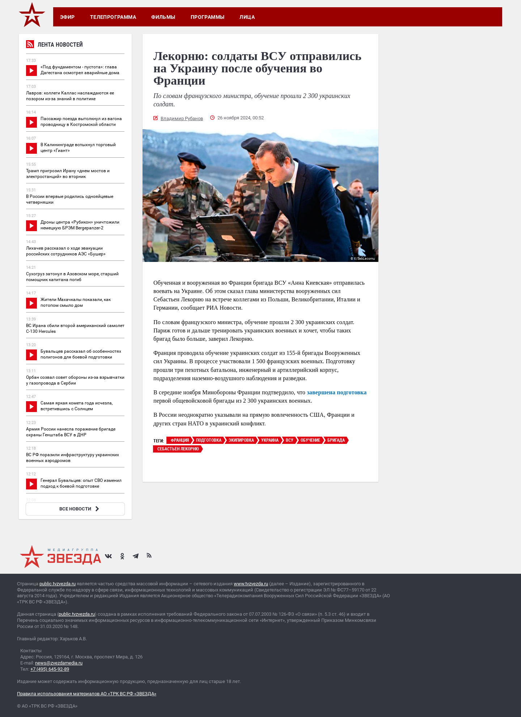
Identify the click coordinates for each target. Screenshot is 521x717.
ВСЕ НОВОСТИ (80, 509)
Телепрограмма (113, 17)
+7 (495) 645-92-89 (49, 669)
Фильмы (163, 17)
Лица (247, 17)
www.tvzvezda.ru (251, 583)
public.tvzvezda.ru (57, 583)
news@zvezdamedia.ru (58, 663)
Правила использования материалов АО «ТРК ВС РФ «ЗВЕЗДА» (86, 693)
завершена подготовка (337, 392)
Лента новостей (54, 45)
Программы (208, 17)
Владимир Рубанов (182, 118)
